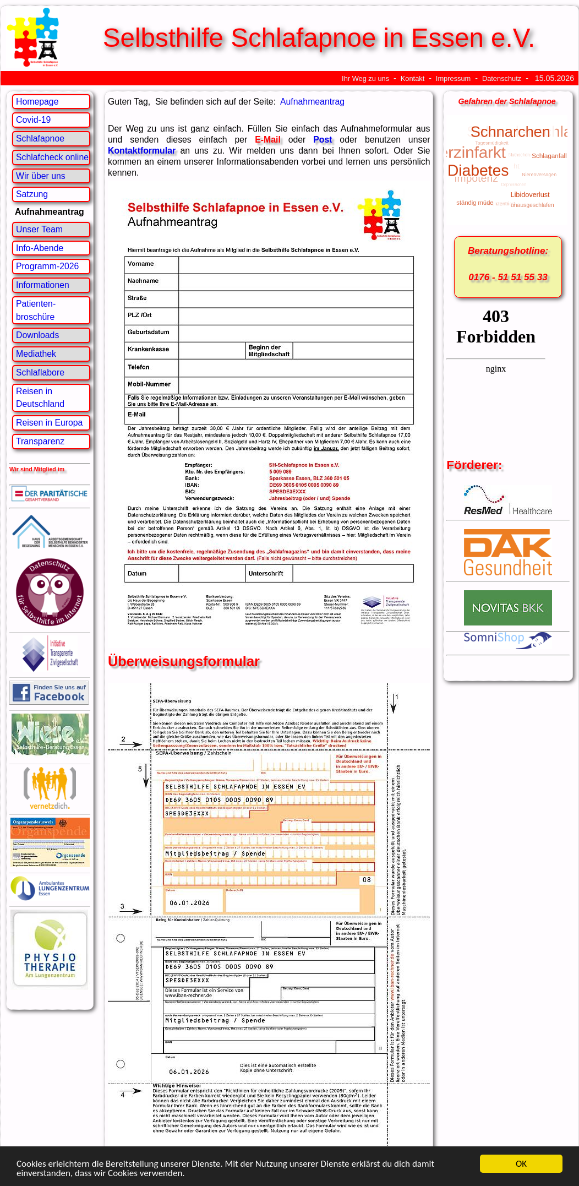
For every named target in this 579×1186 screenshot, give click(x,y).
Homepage (37, 101)
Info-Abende (39, 248)
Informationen (42, 285)
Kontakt (413, 78)
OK (521, 1163)
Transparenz (40, 441)
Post (322, 139)
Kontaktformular (142, 150)
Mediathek (36, 353)
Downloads (37, 335)
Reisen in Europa (49, 422)
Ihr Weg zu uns (365, 78)
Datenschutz (501, 78)
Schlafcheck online (52, 157)
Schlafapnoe (40, 138)
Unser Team (39, 229)
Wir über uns (40, 176)
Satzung (32, 194)
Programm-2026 (47, 266)
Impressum (453, 78)
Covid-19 (33, 119)
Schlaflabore (40, 372)
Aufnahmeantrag (312, 101)
